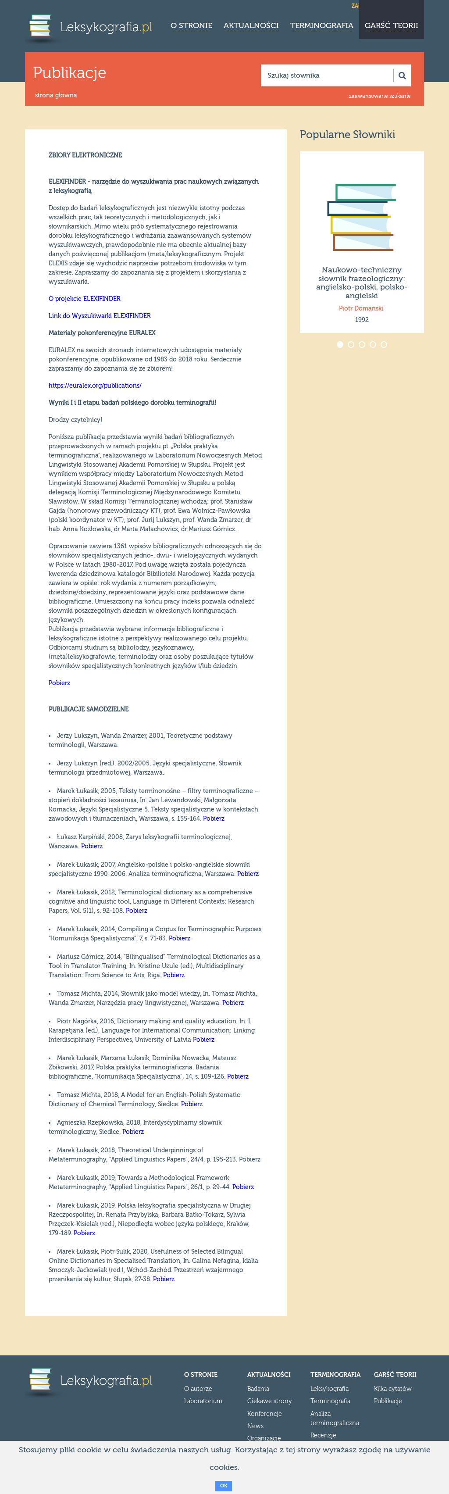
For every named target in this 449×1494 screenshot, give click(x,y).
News (255, 1426)
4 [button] (374, 345)
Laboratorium (203, 1401)
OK (223, 1486)
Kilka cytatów (393, 1389)
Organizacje (264, 1438)
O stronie (191, 25)
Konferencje (264, 1414)
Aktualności (251, 25)
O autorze (198, 1389)
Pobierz (59, 683)
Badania (258, 1389)
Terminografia (321, 25)
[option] (362, 242)
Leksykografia (329, 1389)
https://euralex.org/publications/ (95, 386)
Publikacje (388, 1401)
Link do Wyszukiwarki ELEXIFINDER (100, 316)
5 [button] (384, 345)
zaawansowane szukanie (380, 96)
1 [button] (341, 345)
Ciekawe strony (269, 1401)
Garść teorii (391, 25)
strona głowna (56, 95)
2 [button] (352, 345)
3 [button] (363, 345)
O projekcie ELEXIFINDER (85, 299)
